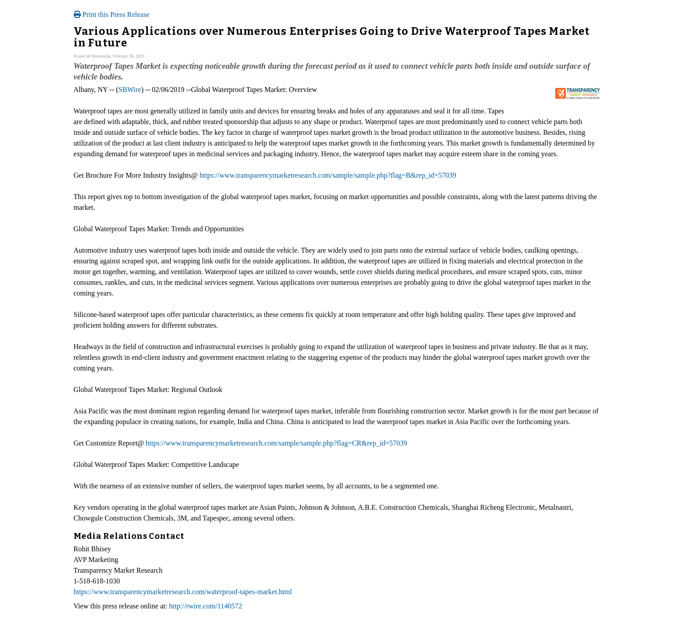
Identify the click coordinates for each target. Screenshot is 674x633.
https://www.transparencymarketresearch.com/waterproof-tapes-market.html (183, 592)
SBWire (129, 89)
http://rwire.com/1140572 (205, 606)
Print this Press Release (112, 14)
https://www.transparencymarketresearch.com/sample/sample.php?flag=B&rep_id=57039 (328, 175)
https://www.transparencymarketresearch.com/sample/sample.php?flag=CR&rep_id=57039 (276, 443)
